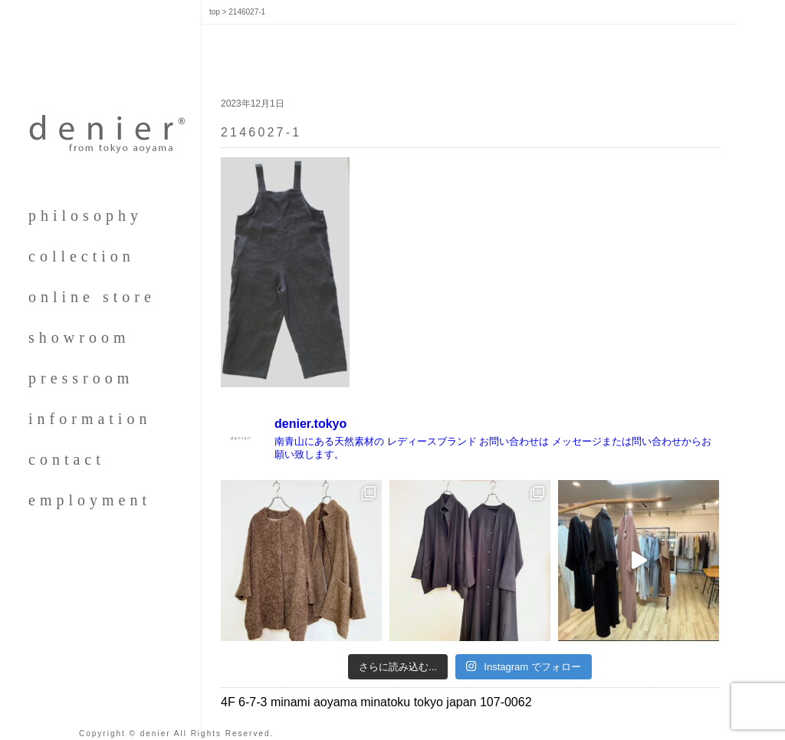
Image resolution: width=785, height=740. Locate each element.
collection (81, 256)
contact (66, 459)
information (89, 418)
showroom (79, 337)
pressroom (80, 378)
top (214, 12)
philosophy (85, 215)
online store (92, 296)
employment (89, 500)
